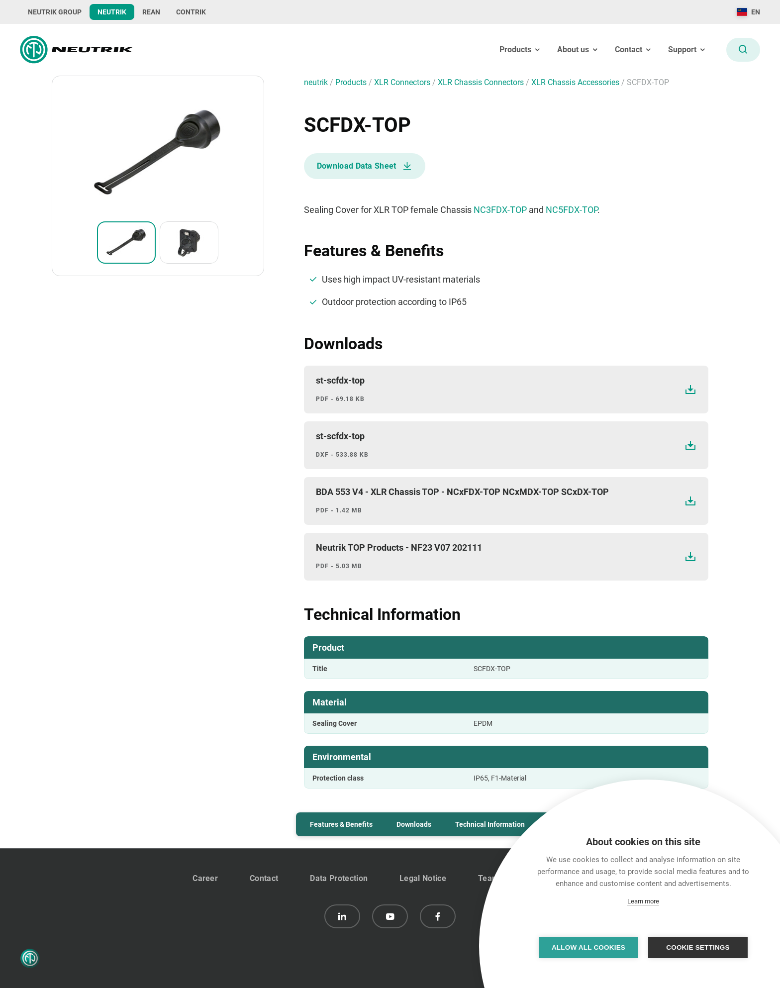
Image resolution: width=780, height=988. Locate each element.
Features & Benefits (341, 824)
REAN (151, 12)
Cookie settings (698, 947)
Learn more (643, 901)
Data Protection (339, 878)
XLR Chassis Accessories (576, 82)
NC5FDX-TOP (571, 209)
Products (352, 82)
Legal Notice (422, 878)
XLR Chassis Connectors (482, 82)
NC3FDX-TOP (500, 209)
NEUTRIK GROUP (55, 12)
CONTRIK (191, 12)
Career (205, 878)
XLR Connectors (403, 82)
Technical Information (490, 824)
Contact (264, 878)
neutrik (317, 82)
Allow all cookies (588, 947)
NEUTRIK (112, 12)
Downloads (413, 824)
